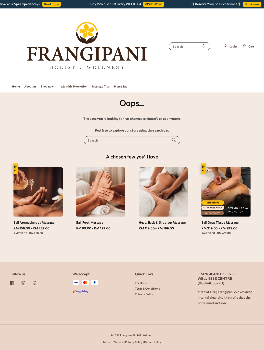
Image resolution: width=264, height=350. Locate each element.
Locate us (141, 283)
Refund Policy (152, 342)
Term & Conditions (147, 288)
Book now (53, 4)
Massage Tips (100, 86)
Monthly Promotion (74, 86)
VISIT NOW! (155, 4)
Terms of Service (113, 342)
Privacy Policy (144, 294)
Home (16, 86)
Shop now (47, 86)
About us (30, 86)
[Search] (204, 46)
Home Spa (120, 86)
